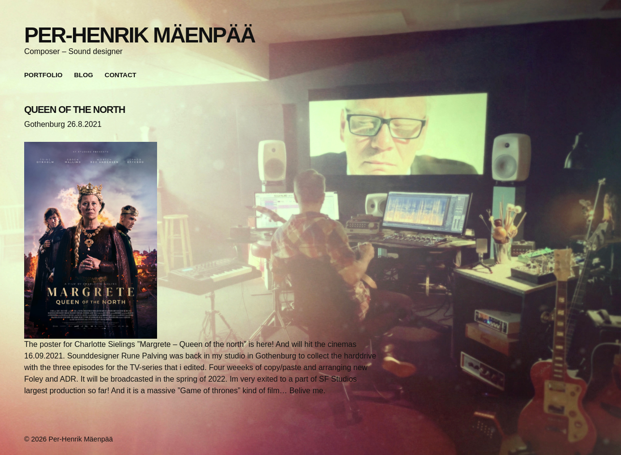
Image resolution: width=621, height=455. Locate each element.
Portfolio (43, 75)
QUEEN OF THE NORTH (74, 109)
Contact (120, 75)
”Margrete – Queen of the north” (191, 344)
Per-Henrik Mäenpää (139, 35)
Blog (83, 75)
